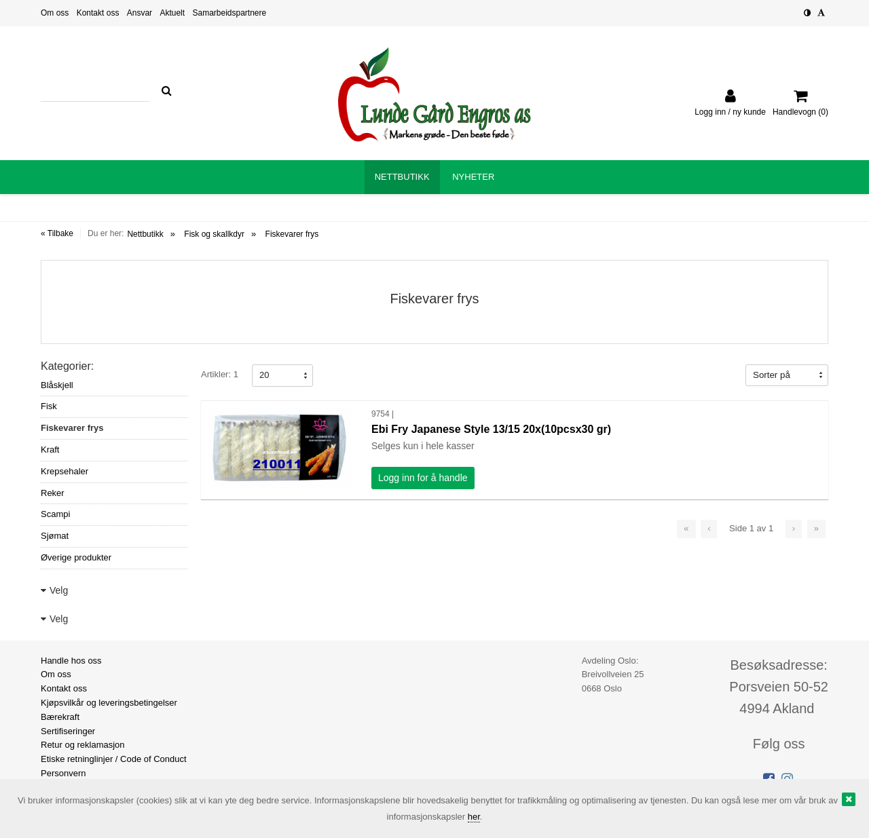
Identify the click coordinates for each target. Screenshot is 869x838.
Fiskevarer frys (292, 234)
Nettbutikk (145, 234)
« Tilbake (57, 233)
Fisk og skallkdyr (214, 234)
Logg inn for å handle (423, 477)
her (474, 817)
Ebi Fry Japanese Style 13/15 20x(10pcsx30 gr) (491, 429)
